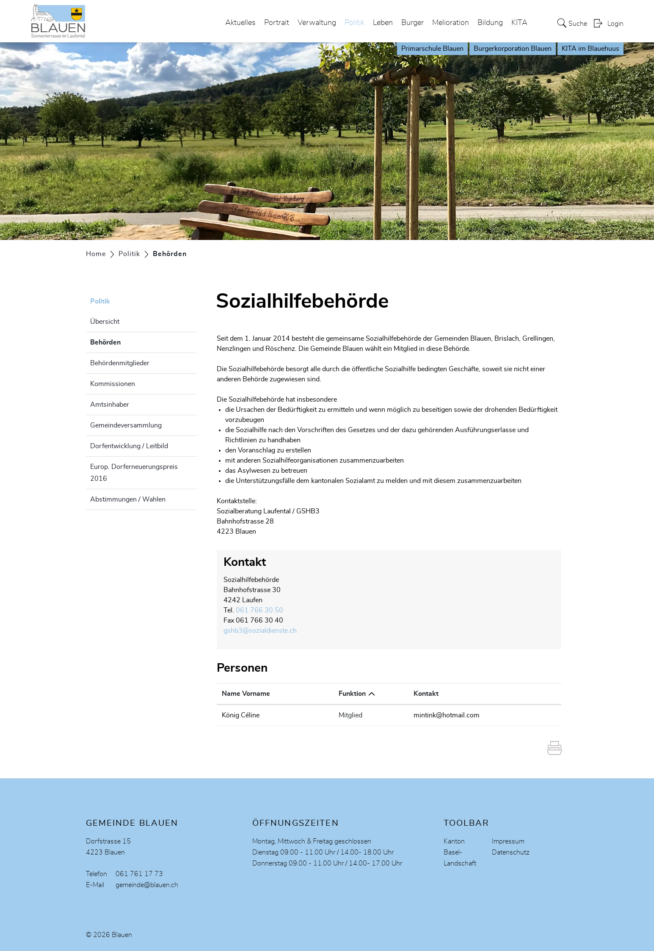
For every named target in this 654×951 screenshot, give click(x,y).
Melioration (450, 23)
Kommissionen (112, 383)
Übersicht (104, 321)
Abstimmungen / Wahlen (128, 499)
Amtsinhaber (109, 404)
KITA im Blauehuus (590, 48)
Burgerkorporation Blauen (513, 48)
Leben (383, 23)
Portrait (276, 23)
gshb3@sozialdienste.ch (260, 630)
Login (615, 23)
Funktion (352, 693)
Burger (412, 23)
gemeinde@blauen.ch (147, 885)
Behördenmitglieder (119, 363)
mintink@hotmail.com (447, 715)
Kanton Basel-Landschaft (460, 852)
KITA (519, 23)
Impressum (508, 841)
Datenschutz (511, 852)
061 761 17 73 (139, 874)
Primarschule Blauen (432, 48)
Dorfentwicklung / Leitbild (129, 446)
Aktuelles (240, 23)
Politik (354, 23)
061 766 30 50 (259, 610)
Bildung (490, 23)
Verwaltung (317, 23)
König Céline (240, 715)
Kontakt (426, 693)
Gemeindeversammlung (126, 425)
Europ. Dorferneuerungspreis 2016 (134, 472)
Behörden (126, 341)
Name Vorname (246, 693)
